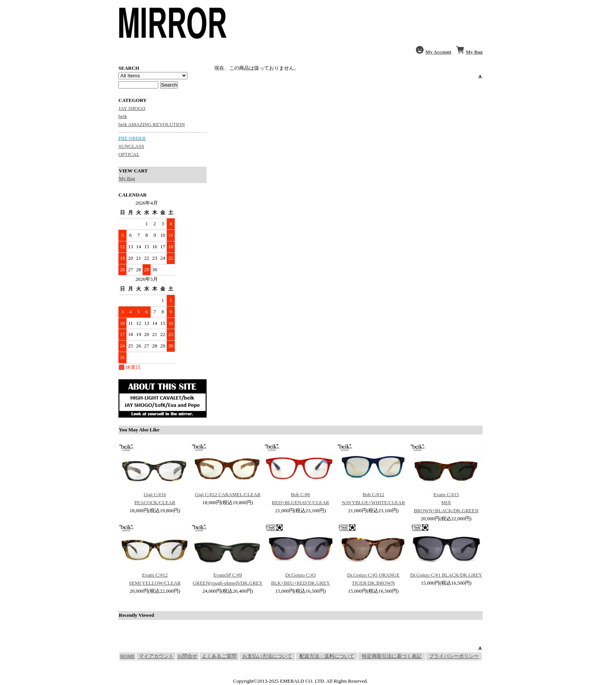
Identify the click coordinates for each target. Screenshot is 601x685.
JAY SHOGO (131, 108)
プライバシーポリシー (454, 656)
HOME (127, 656)
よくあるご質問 (219, 656)
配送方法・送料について (326, 656)
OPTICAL (129, 154)
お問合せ (187, 656)
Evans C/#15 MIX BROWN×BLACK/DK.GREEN (446, 502)
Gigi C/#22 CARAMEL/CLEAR (227, 494)
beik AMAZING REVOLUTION (151, 124)
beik (122, 116)
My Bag (127, 178)
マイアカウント (156, 656)
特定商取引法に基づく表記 (392, 656)
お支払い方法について (267, 656)
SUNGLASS (131, 146)
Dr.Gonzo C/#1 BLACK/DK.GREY (446, 575)
